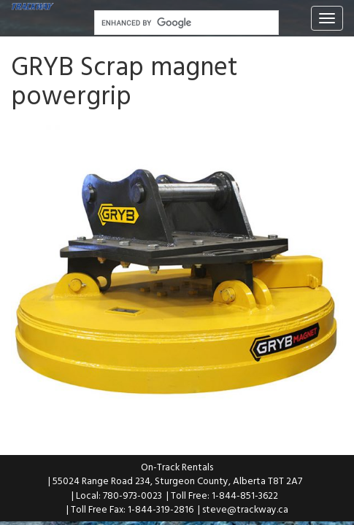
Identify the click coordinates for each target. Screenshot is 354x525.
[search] (185, 23)
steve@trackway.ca (245, 509)
